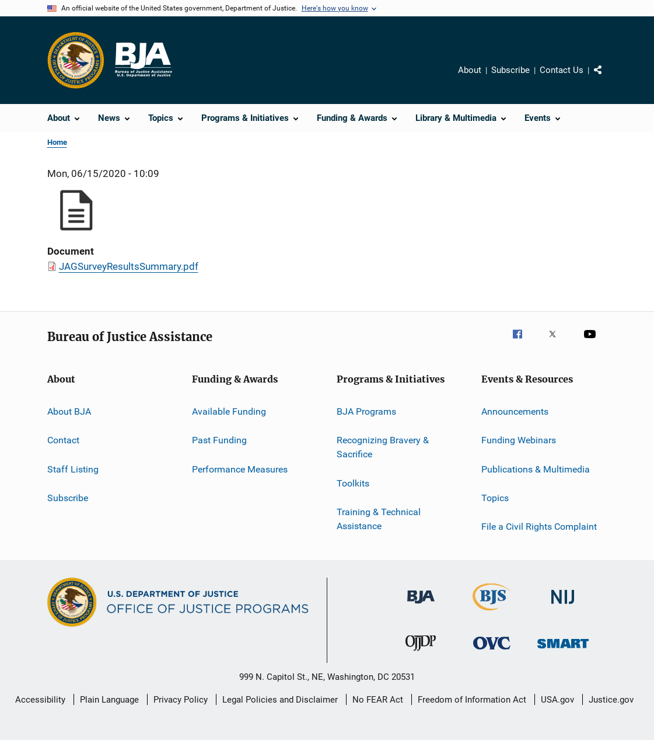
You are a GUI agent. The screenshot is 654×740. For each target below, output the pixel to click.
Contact (63, 440)
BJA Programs (366, 411)
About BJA (69, 411)
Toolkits (353, 482)
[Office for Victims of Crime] (491, 651)
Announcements (514, 411)
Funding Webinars (518, 440)
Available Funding (229, 411)
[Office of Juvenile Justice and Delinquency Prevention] (420, 653)
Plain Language (109, 699)
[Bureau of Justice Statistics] (491, 612)
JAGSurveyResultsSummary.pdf (128, 266)
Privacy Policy (180, 699)
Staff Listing (73, 469)
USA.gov (557, 699)
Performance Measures (240, 469)
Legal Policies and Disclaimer (280, 699)
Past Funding (219, 440)
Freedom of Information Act (472, 699)
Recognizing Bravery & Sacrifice (383, 447)
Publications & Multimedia (535, 469)
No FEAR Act (377, 699)
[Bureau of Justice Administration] (421, 605)
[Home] (143, 60)
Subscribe (510, 70)
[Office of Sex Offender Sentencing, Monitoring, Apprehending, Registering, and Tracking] (563, 650)
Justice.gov (611, 699)
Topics (495, 497)
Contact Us (561, 70)
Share (607, 78)
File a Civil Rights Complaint (539, 526)
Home (57, 142)
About (469, 70)
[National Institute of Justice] (563, 606)
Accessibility (40, 699)
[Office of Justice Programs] (75, 60)
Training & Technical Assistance (379, 518)
